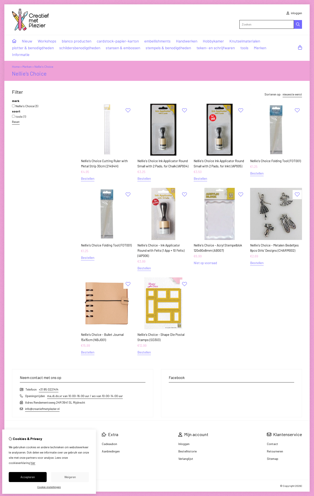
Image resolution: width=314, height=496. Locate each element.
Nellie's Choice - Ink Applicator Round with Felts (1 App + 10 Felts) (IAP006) (160, 250)
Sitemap (272, 458)
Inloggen (183, 444)
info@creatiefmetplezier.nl (42, 409)
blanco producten (76, 41)
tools (244, 47)
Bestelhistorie (187, 451)
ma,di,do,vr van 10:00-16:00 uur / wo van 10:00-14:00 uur (85, 396)
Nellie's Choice (43, 66)
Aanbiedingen (111, 451)
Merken (260, 47)
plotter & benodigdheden (33, 47)
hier (33, 463)
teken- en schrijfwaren (215, 47)
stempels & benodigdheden (168, 47)
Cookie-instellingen (49, 486)
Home (16, 66)
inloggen (294, 13)
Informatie (20, 54)
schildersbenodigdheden (79, 47)
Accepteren (27, 477)
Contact (272, 444)
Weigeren (70, 477)
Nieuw (27, 41)
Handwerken (186, 41)
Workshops (47, 41)
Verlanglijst (185, 458)
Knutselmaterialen (244, 41)
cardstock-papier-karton (118, 41)
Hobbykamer (213, 41)
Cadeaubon (109, 444)
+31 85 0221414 (48, 389)
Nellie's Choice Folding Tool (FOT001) (275, 161)
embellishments (157, 41)
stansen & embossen (123, 47)
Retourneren (275, 451)
